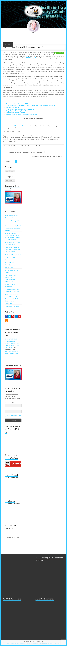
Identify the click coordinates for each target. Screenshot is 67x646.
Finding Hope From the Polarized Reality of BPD (21, 109)
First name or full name (11, 403)
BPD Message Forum (32, 58)
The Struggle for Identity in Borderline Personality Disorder (23, 152)
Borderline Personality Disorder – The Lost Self (47, 156)
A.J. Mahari (8, 146)
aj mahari (44, 136)
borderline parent (15, 137)
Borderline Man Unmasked (13, 254)
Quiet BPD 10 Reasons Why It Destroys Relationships (11, 265)
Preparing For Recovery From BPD (17, 111)
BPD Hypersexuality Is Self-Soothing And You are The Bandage (13, 228)
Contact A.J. (10, 643)
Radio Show (46, 643)
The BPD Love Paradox (12, 306)
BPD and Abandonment (13, 107)
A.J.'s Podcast (31, 643)
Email (6, 409)
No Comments (41, 146)
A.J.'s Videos (38, 643)
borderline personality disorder (31, 137)
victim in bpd (11, 141)
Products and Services (21, 643)
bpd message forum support (17, 139)
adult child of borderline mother (30, 136)
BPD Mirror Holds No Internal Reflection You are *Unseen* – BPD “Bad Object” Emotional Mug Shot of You (13, 299)
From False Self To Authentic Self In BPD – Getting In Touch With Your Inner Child (31, 105)
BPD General (30, 146)
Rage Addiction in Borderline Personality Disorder (21, 114)
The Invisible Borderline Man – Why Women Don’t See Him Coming (12, 249)
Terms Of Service (54, 643)
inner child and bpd (33, 139)
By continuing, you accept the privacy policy (13, 415)
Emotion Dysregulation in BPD (15, 112)
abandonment (14, 136)
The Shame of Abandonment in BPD (17, 104)
